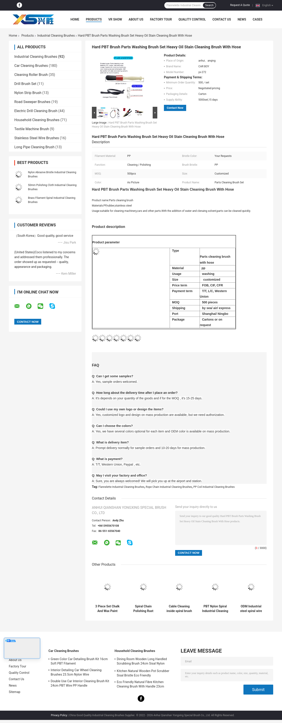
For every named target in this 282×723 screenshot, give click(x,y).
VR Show (115, 19)
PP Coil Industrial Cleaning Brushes (214, 486)
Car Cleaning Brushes (31, 66)
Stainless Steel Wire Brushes (36, 138)
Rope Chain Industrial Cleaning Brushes (169, 486)
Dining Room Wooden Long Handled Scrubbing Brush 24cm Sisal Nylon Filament (142, 662)
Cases (257, 19)
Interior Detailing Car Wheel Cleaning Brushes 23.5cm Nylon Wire (76, 672)
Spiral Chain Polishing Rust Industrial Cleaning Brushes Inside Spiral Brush (143, 609)
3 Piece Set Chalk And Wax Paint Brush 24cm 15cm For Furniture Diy (107, 609)
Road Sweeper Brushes (32, 102)
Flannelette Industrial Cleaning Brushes (121, 486)
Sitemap (14, 692)
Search (209, 5)
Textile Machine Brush (31, 129)
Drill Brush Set (25, 84)
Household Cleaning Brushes (36, 120)
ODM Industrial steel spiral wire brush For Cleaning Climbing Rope (251, 609)
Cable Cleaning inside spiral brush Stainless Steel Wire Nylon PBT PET (179, 609)
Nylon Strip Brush (27, 93)
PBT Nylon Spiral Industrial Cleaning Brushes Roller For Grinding (215, 609)
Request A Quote (240, 5)
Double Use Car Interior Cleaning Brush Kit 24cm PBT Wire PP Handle (80, 683)
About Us (136, 19)
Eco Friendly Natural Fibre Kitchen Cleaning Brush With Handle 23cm (140, 684)
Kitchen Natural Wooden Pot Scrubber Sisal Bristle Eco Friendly (143, 673)
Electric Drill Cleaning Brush (36, 111)
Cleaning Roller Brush (31, 75)
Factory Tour (161, 19)
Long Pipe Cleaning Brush (34, 147)
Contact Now (175, 107)
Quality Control (192, 19)
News (241, 19)
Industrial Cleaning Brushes (56, 35)
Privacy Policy (59, 715)
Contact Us (221, 19)
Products (94, 19)
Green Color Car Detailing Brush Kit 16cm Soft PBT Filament (79, 661)
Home (74, 19)
